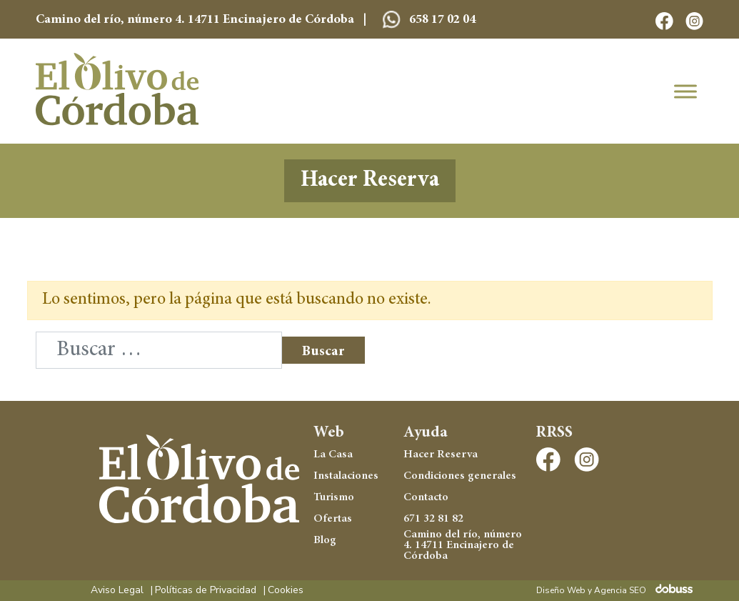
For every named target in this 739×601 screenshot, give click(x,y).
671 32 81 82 (433, 519)
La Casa (333, 454)
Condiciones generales (459, 476)
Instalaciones (345, 476)
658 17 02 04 (429, 20)
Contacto (425, 497)
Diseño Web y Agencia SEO (591, 590)
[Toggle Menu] (685, 91)
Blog (324, 540)
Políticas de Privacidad (205, 590)
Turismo (333, 497)
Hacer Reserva (369, 180)
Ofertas (332, 519)
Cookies (285, 590)
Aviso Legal (117, 590)
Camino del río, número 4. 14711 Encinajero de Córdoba (462, 546)
